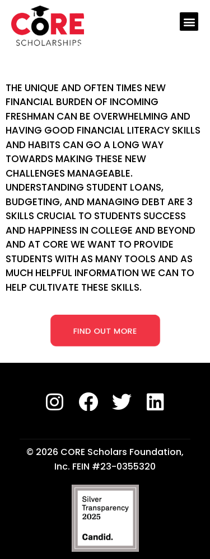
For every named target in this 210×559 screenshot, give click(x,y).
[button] (189, 21)
